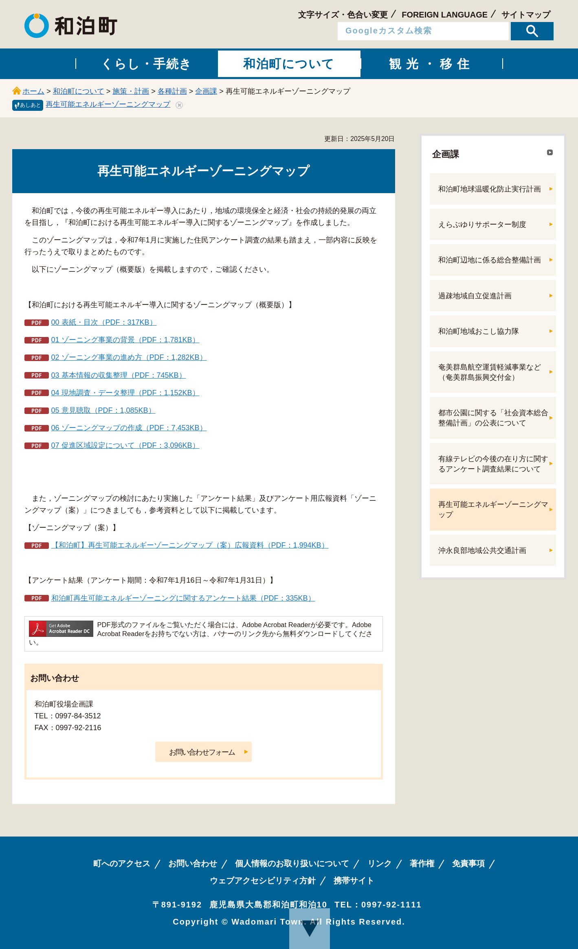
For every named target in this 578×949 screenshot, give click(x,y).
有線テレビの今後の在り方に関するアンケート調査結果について (493, 464)
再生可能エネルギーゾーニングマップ (108, 104)
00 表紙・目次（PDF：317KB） (104, 322)
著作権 (422, 863)
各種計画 (172, 91)
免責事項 (468, 863)
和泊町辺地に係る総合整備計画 (489, 260)
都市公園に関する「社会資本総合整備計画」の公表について (493, 418)
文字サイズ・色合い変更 (343, 14)
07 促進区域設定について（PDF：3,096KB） (125, 445)
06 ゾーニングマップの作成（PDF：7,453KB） (129, 428)
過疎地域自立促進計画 (475, 296)
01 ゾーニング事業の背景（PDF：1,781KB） (125, 340)
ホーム (33, 91)
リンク (379, 863)
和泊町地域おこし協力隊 (478, 331)
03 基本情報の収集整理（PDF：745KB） (118, 375)
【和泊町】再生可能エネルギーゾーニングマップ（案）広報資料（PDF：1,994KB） (190, 545)
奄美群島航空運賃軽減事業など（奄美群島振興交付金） (489, 372)
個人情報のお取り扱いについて (292, 863)
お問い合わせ (192, 863)
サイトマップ (525, 14)
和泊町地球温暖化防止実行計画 (489, 189)
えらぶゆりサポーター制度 (482, 224)
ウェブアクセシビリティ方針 (263, 880)
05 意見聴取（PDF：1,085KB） (103, 410)
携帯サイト (354, 880)
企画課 (206, 91)
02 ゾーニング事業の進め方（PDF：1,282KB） (129, 357)
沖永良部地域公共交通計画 (482, 550)
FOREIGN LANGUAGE (445, 14)
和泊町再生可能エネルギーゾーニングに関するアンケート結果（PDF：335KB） (183, 598)
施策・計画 (130, 91)
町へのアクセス (121, 863)
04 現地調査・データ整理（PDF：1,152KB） (125, 393)
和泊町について (78, 91)
